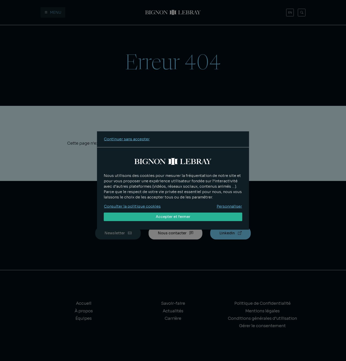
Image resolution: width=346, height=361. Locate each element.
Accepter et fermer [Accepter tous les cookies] (173, 216)
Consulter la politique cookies (132, 206)
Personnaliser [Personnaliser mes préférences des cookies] (229, 206)
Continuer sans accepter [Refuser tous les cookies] (127, 139)
